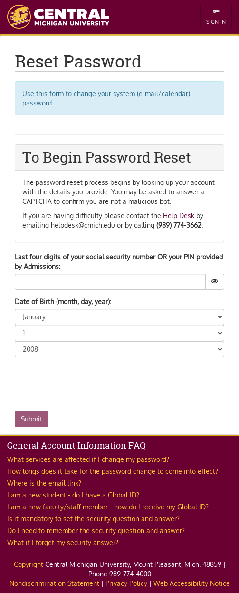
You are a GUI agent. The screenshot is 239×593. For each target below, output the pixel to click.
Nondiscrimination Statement (54, 583)
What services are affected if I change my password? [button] (88, 459)
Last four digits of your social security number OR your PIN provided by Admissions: (119, 261)
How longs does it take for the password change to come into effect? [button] (112, 471)
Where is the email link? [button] (44, 483)
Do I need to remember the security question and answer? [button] (96, 530)
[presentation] (87, 383)
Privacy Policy (126, 583)
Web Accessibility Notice (191, 583)
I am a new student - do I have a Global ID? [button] (73, 495)
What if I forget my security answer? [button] (62, 542)
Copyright (28, 564)
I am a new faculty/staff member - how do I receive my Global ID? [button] (108, 507)
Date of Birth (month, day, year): (63, 301)
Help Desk (178, 215)
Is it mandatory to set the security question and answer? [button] (93, 519)
